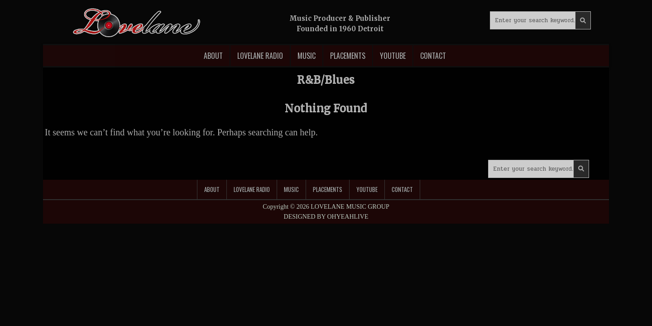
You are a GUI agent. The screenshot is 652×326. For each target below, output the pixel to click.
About (213, 55)
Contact (433, 55)
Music (306, 55)
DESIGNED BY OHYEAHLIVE (326, 216)
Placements (347, 55)
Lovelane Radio (260, 55)
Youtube (393, 55)
